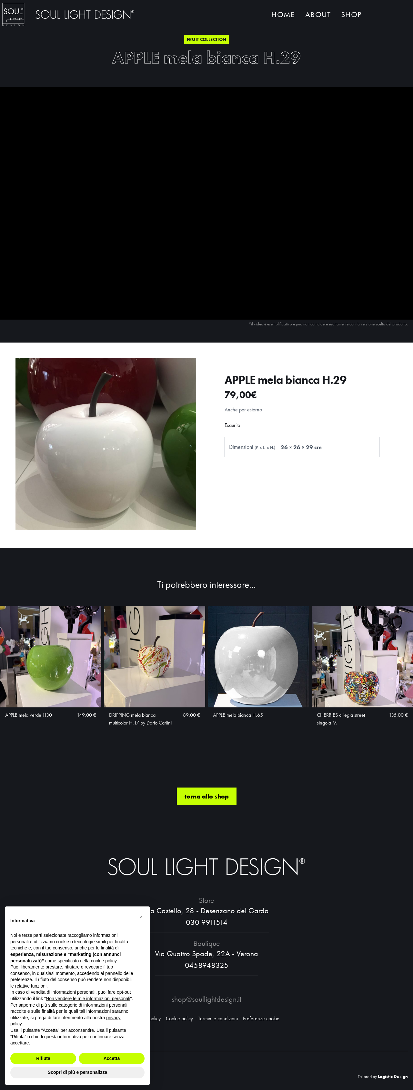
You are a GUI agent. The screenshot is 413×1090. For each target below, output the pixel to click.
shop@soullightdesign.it (206, 999)
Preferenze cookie (261, 1018)
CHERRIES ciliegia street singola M (341, 721)
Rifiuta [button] (43, 1058)
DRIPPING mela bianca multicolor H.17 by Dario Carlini (140, 721)
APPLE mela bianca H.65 (238, 717)
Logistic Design (393, 1076)
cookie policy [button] (103, 960)
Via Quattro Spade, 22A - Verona (206, 953)
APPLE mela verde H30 (28, 717)
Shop (351, 15)
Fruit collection (207, 39)
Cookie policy (179, 1018)
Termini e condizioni (218, 1018)
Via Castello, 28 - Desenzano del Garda (207, 910)
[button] (141, 917)
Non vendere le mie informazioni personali (88, 998)
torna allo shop (207, 798)
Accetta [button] (112, 1058)
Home (283, 15)
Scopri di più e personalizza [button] (77, 1072)
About (318, 15)
